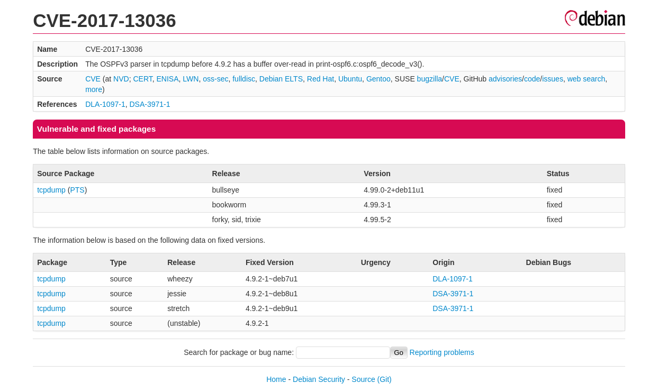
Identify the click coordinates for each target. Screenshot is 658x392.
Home (276, 379)
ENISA (168, 79)
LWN (191, 79)
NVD (121, 79)
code (532, 79)
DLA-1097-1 (105, 104)
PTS (77, 190)
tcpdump (51, 190)
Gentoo (378, 79)
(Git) (384, 379)
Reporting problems (442, 352)
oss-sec (215, 79)
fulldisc (243, 79)
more (93, 89)
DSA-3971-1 (149, 104)
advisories (505, 79)
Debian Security (319, 379)
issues (552, 79)
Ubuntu (350, 79)
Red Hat (320, 79)
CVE (93, 79)
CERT (142, 79)
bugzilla (429, 79)
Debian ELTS (281, 79)
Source (363, 379)
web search (586, 79)
